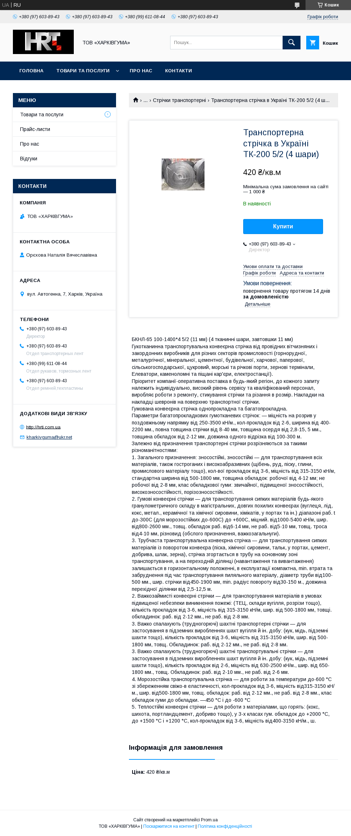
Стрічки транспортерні (179, 100)
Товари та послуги (83, 70)
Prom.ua (209, 819)
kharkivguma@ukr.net (49, 437)
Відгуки (28, 158)
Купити (283, 226)
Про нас (141, 70)
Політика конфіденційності (225, 826)
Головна (31, 70)
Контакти (178, 70)
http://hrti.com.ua (43, 426)
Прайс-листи (35, 129)
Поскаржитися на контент (168, 826)
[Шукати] (291, 42)
